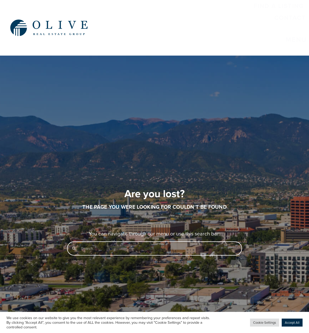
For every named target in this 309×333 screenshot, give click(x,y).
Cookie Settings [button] (264, 322)
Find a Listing (193, 19)
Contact (245, 19)
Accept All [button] (292, 322)
